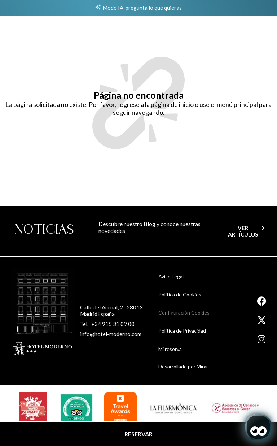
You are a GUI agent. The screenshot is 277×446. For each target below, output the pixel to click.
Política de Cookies (179, 294)
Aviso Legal (171, 276)
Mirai (202, 366)
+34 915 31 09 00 (113, 324)
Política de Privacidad (182, 331)
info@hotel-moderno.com (110, 334)
